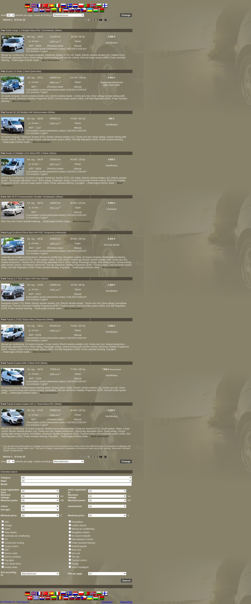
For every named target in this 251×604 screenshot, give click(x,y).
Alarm (7, 529)
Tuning (75, 564)
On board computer (81, 536)
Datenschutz (126, 602)
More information (51, 60)
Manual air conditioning (83, 529)
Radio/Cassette (79, 546)
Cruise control (11, 546)
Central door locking (14, 543)
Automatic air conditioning (17, 536)
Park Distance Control (82, 539)
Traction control (79, 560)
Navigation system (81, 532)
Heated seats (10, 567)
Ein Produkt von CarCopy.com (15, 602)
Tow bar (75, 557)
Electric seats (10, 553)
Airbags (8, 525)
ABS (6, 522)
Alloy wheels (10, 532)
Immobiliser (77, 522)
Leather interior (79, 525)
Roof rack (76, 550)
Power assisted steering (83, 543)
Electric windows (12, 557)
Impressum (107, 602)
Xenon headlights (80, 567)
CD (6, 539)
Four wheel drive (12, 564)
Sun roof (76, 553)
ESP (6, 550)
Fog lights (9, 560)
